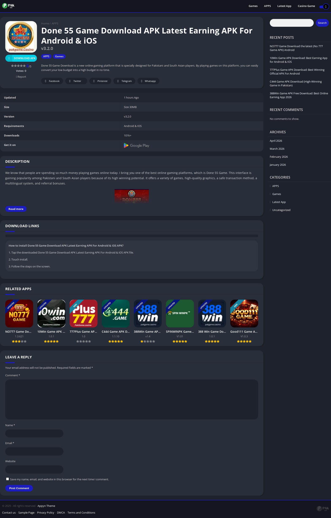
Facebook (52, 81)
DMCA (61, 512)
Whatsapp (148, 81)
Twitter (74, 81)
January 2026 (278, 165)
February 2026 (279, 157)
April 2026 (276, 141)
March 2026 (277, 149)
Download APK (20, 58)
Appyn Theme (46, 506)
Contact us (9, 512)
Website (10, 461)
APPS (267, 6)
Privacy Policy (45, 512)
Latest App (284, 6)
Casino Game (306, 6)
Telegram (124, 81)
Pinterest (99, 81)
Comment (12, 375)
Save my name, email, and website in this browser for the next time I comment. (59, 479)
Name (10, 425)
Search (322, 22)
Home (45, 23)
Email (9, 443)
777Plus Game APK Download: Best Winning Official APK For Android (297, 71)
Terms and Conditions (81, 512)
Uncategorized (281, 210)
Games (253, 6)
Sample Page (26, 512)
